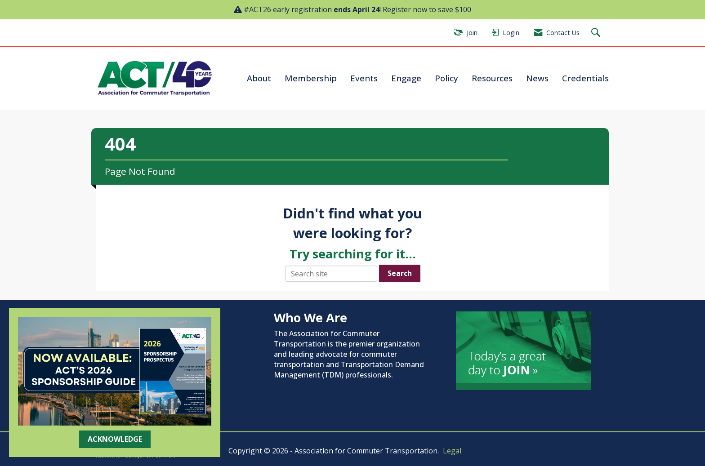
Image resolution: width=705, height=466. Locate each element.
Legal (452, 451)
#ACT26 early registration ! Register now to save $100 (357, 9)
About (259, 78)
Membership (311, 78)
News (537, 78)
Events (364, 78)
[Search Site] (596, 33)
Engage (406, 78)
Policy (446, 78)
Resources (492, 78)
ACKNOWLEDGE (115, 439)
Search (400, 273)
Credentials (585, 78)
